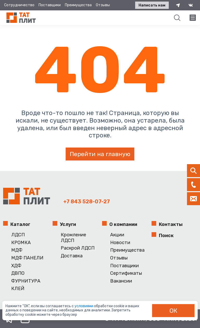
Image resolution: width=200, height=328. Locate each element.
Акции (117, 235)
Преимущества (78, 5)
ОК (173, 310)
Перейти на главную (100, 154)
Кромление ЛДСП (73, 237)
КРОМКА (21, 242)
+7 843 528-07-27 (86, 201)
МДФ (16, 250)
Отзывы (103, 5)
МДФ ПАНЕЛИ (27, 258)
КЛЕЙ (17, 288)
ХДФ (16, 266)
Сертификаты (126, 273)
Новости (120, 242)
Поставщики (50, 5)
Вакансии (121, 281)
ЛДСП (18, 235)
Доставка (72, 256)
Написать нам (152, 5)
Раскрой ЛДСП (78, 248)
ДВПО (17, 273)
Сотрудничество (19, 5)
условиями (84, 306)
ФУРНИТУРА (25, 281)
